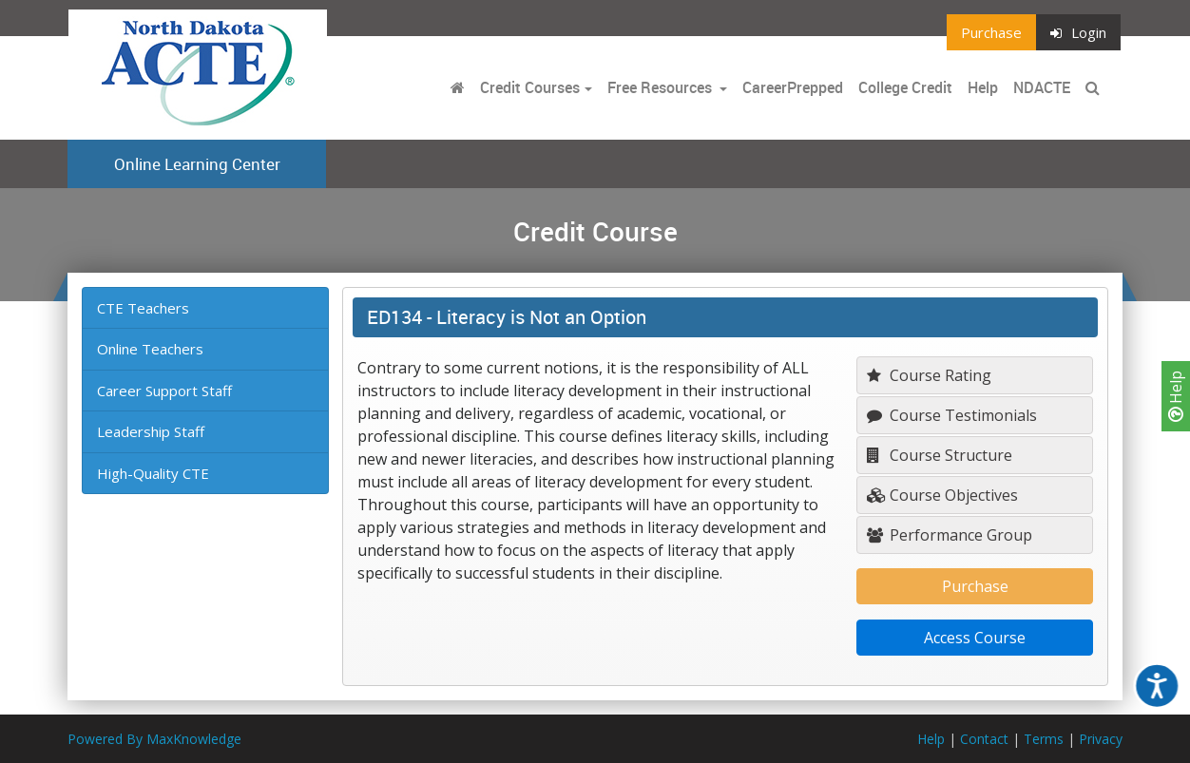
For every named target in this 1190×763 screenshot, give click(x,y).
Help (1175, 396)
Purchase (991, 32)
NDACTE (1041, 87)
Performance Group (949, 535)
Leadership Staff (150, 431)
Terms (1044, 739)
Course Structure (939, 455)
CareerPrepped (792, 87)
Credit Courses (530, 87)
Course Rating (929, 375)
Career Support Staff (164, 390)
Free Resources (659, 87)
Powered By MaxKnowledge (154, 739)
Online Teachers (150, 348)
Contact (984, 739)
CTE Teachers (143, 307)
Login (1078, 32)
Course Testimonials (952, 415)
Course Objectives (942, 495)
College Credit (905, 87)
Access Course (975, 637)
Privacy (1101, 739)
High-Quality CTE (153, 473)
